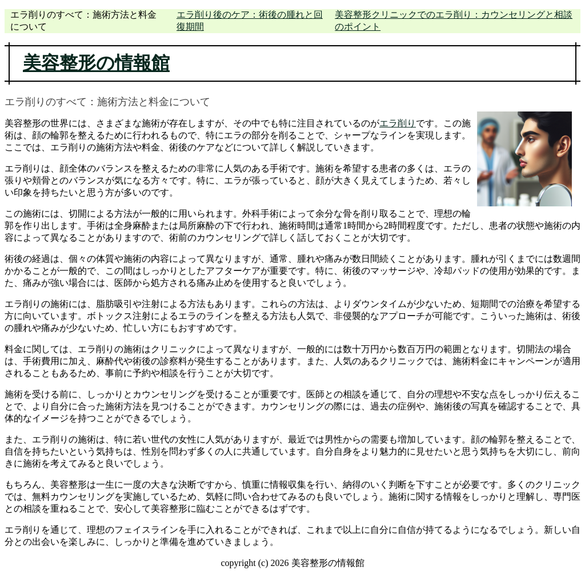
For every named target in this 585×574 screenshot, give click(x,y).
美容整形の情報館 (96, 63)
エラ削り (397, 123)
